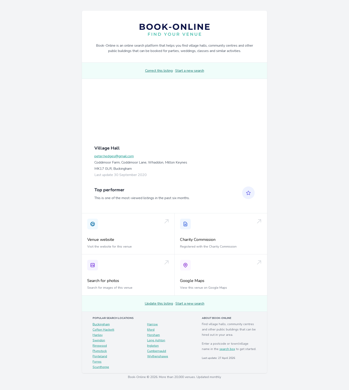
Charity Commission (197, 239)
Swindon (99, 340)
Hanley (98, 335)
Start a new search (189, 70)
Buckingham (101, 324)
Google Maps (192, 280)
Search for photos (103, 280)
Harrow (152, 324)
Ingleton (153, 346)
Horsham (153, 335)
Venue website (100, 239)
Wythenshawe (157, 356)
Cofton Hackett (103, 330)
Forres (97, 362)
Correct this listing (159, 70)
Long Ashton (156, 340)
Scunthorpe (101, 367)
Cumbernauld (156, 351)
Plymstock (100, 351)
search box (227, 349)
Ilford (150, 330)
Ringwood (100, 346)
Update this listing (159, 303)
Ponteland (100, 356)
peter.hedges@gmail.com (114, 156)
